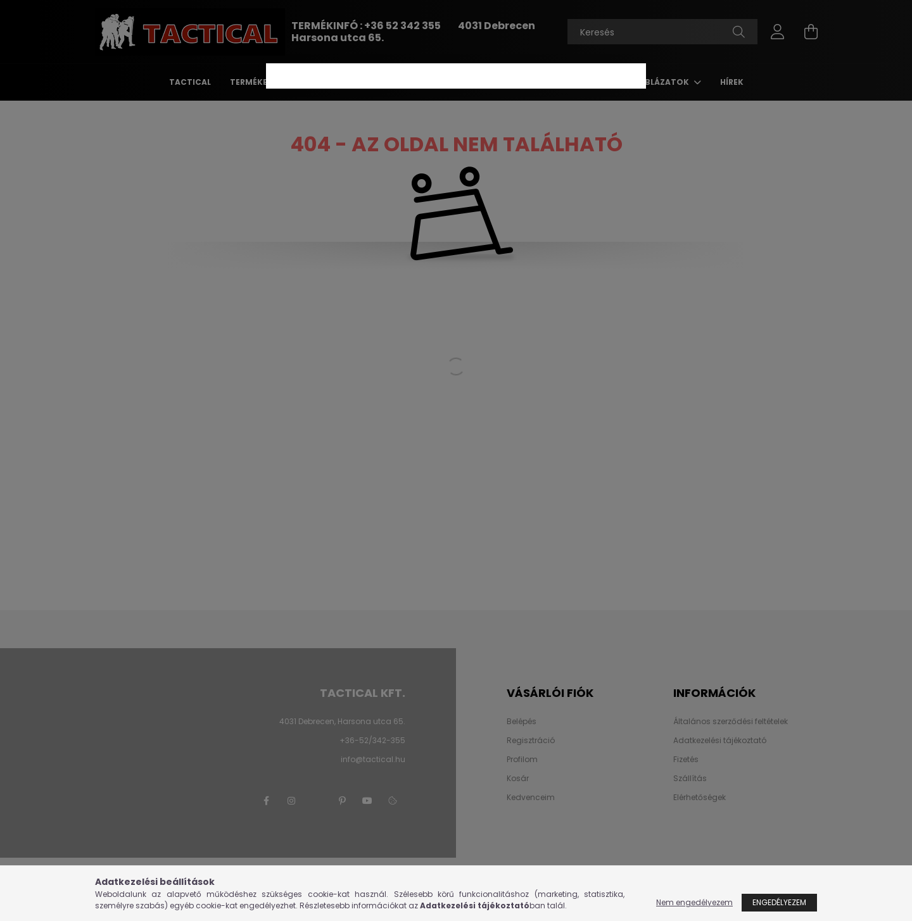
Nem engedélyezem (694, 902)
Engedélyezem (779, 902)
